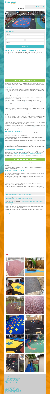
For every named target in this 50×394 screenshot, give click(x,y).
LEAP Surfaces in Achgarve (11, 386)
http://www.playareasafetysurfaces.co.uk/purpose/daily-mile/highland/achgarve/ (27, 126)
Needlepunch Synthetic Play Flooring (12, 380)
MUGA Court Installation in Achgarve (12, 383)
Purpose (6, 381)
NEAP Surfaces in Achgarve (11, 387)
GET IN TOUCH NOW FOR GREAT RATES (25, 160)
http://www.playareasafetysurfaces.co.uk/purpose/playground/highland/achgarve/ (28, 153)
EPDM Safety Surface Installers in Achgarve (14, 377)
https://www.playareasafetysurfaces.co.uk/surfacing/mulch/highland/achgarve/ (19, 194)
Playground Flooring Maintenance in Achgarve (13, 391)
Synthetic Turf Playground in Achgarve (13, 379)
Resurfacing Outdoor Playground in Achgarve (13, 390)
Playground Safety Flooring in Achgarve (12, 374)
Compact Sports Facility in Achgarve (12, 388)
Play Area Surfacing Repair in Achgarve (12, 392)
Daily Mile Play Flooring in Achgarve (12, 382)
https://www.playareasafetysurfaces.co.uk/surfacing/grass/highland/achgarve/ (19, 198)
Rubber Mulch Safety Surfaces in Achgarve (13, 378)
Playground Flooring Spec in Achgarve (12, 389)
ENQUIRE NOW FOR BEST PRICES (25, 80)
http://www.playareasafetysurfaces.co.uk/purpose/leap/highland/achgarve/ (18, 101)
